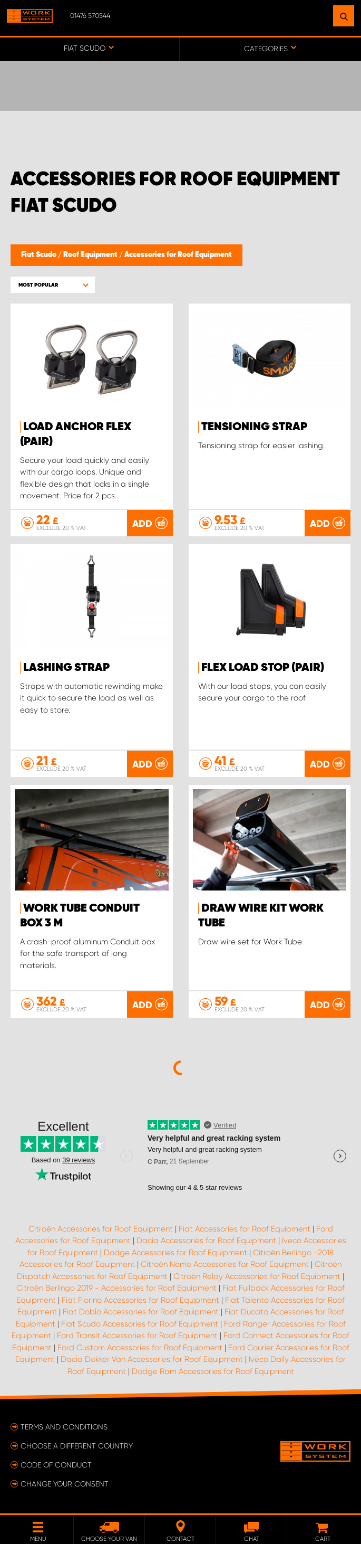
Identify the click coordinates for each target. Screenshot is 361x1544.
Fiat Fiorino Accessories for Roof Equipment (140, 1300)
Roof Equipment (91, 255)
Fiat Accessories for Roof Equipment (244, 1229)
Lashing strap (66, 668)
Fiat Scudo (39, 255)
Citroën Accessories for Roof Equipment (100, 1229)
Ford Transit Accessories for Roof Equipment (137, 1335)
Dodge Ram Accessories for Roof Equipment (213, 1371)
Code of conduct (56, 1465)
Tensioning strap (254, 427)
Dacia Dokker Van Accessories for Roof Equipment (152, 1359)
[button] (53, 285)
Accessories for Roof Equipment (178, 255)
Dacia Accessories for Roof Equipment (206, 1240)
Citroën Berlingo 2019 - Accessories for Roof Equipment (116, 1288)
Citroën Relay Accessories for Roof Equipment (256, 1276)
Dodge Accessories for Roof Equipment (175, 1252)
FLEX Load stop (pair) (262, 668)
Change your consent (65, 1484)
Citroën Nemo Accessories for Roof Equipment (225, 1264)
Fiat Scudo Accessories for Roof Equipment (139, 1324)
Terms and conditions (64, 1427)
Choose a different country (77, 1446)
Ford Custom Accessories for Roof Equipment (139, 1347)
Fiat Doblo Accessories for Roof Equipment (141, 1311)
